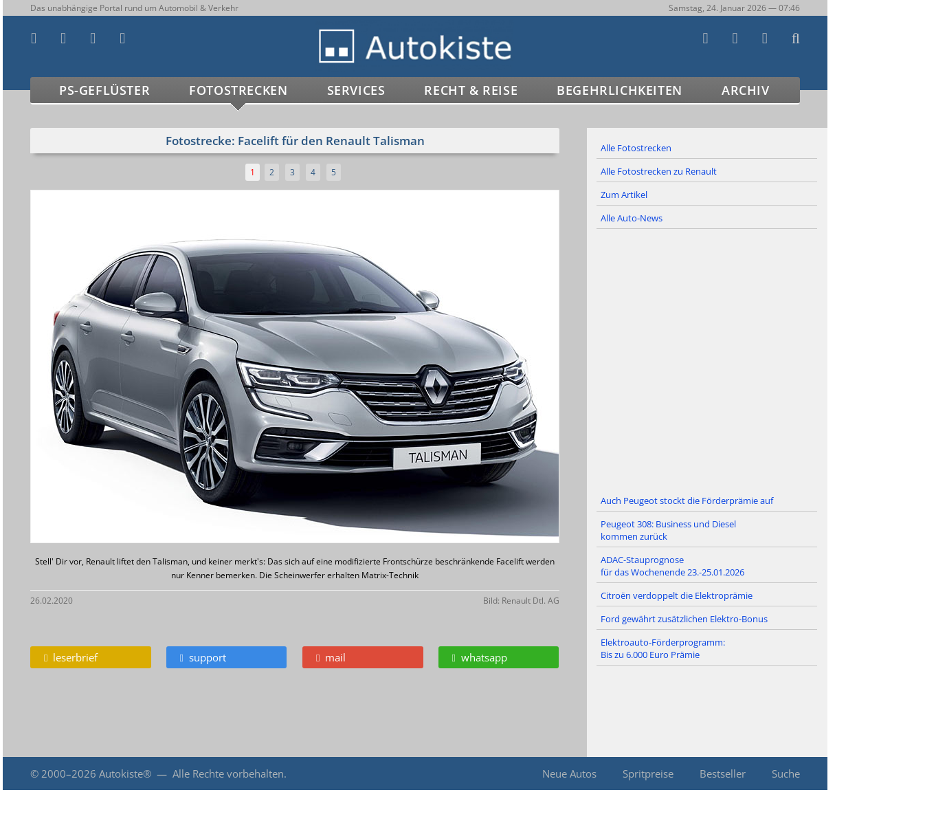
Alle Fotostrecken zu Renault (659, 171)
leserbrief (71, 657)
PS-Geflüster (104, 90)
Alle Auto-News (631, 218)
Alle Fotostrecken (636, 148)
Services (356, 90)
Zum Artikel (624, 194)
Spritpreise (648, 773)
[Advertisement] (707, 359)
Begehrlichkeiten (619, 90)
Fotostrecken (238, 90)
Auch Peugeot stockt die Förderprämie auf (687, 500)
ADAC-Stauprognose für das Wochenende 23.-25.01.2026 (672, 565)
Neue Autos (569, 773)
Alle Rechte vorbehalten (228, 773)
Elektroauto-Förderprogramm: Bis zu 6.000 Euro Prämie (663, 648)
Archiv (746, 90)
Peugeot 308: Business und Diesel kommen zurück (668, 530)
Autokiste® (125, 773)
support (203, 657)
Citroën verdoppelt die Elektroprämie (677, 595)
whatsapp (479, 657)
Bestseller (723, 773)
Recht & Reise (470, 90)
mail (331, 657)
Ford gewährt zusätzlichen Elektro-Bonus (684, 619)
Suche (786, 773)
